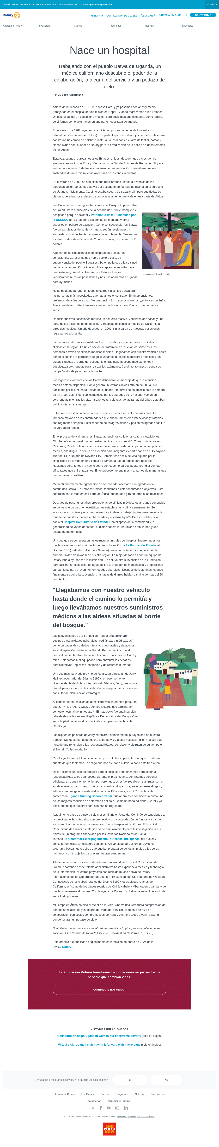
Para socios (198, 24)
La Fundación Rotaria (141, 545)
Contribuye (203, 15)
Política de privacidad (126, 1117)
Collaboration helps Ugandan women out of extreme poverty (99, 1035)
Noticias (159, 24)
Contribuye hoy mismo (109, 989)
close (210, 4)
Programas (124, 24)
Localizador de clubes (122, 15)
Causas (88, 24)
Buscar (148, 15)
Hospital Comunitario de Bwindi (86, 522)
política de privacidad (101, 4)
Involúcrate (52, 24)
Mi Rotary (97, 15)
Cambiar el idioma (119, 1101)
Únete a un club (170, 15)
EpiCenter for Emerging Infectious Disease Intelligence (102, 839)
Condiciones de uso (145, 1117)
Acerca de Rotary (17, 24)
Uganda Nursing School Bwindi (90, 796)
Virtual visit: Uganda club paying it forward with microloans (99, 1044)
